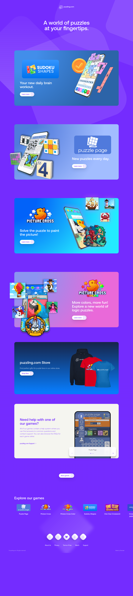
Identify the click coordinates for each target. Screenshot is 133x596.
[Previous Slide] (72, 453)
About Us (48, 545)
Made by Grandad (119, 550)
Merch (77, 545)
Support (85, 545)
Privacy (56, 545)
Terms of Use (67, 545)
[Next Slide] (113, 453)
